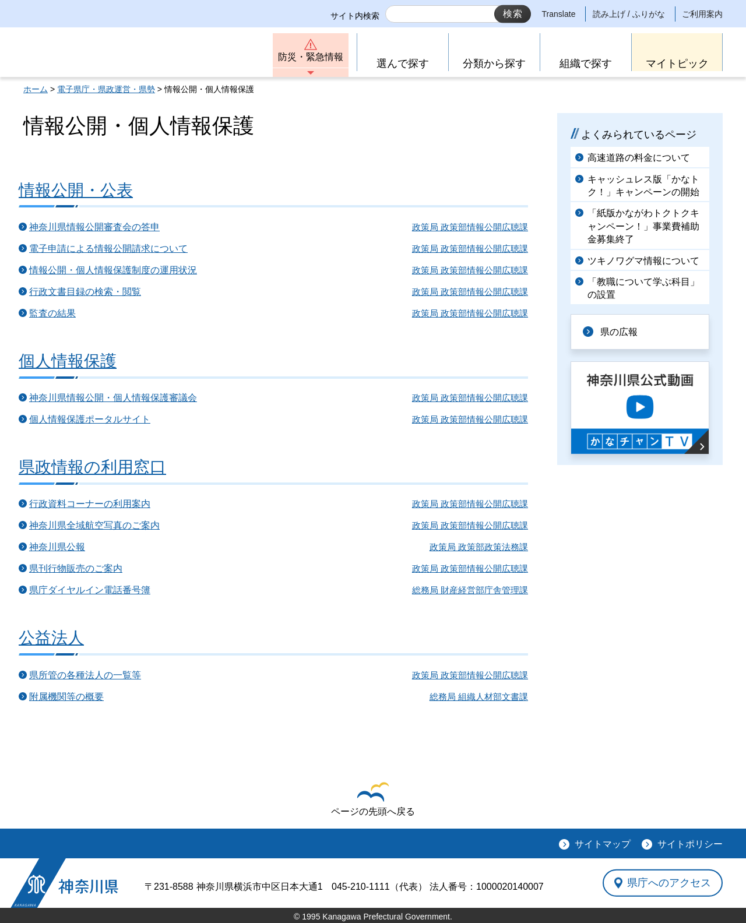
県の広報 (619, 332)
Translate (559, 14)
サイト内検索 (354, 15)
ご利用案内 (702, 14)
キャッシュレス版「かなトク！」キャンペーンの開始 (643, 185)
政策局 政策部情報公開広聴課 (470, 227)
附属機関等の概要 (66, 697)
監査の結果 (52, 313)
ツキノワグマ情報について (643, 261)
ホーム (35, 89)
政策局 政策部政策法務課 (479, 547)
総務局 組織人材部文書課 (479, 697)
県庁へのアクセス (669, 883)
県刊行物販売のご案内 (75, 568)
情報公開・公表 (76, 190)
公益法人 (51, 638)
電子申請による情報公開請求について (108, 248)
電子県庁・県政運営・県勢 (106, 89)
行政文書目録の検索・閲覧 (85, 292)
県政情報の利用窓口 (92, 467)
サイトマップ (603, 844)
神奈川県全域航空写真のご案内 (94, 525)
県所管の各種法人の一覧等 (85, 675)
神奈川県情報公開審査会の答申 (94, 227)
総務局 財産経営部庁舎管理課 (470, 590)
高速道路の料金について (638, 158)
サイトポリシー (690, 844)
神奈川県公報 (57, 547)
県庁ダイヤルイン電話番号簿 (89, 590)
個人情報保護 (68, 361)
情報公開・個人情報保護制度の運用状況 (113, 270)
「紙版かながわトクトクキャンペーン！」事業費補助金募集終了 (643, 226)
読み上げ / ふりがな (629, 14)
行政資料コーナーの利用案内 (89, 504)
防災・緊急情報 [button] (310, 57)
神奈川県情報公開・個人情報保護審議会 (113, 398)
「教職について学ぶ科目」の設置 (643, 288)
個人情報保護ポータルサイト (89, 419)
